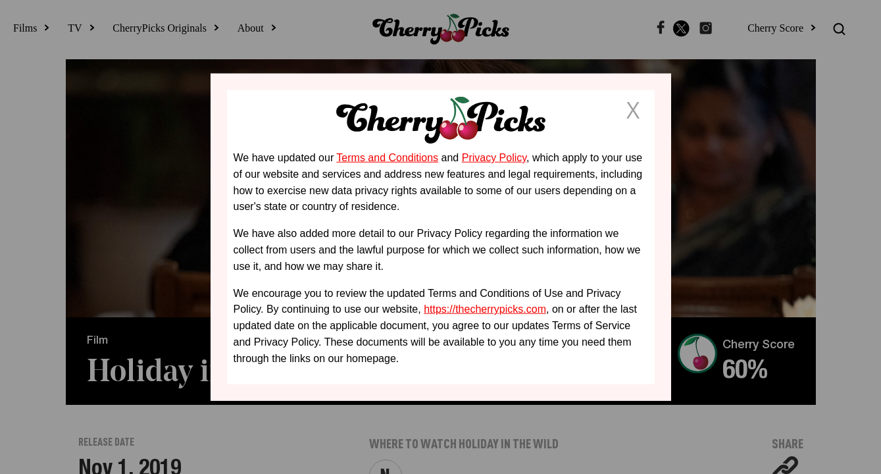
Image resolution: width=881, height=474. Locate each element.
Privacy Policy (494, 157)
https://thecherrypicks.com (485, 309)
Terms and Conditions (387, 157)
